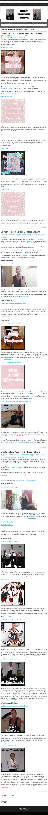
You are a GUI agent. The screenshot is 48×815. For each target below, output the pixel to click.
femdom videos (22, 235)
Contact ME (19, 2)
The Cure (39, 467)
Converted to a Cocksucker (20, 250)
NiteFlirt (4, 4)
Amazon (16, 4)
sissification (29, 35)
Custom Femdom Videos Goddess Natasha (20, 232)
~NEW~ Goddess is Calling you (10, 541)
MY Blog (26, 2)
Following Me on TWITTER (7, 88)
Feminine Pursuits (6, 96)
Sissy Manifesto (11, 467)
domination (29, 234)
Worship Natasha (26, 808)
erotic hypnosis (4, 455)
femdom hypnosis (8, 235)
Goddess (4, 2)
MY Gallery (33, 2)
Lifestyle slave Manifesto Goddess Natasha (20, 452)
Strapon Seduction (32, 442)
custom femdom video (21, 234)
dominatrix (34, 234)
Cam (44, 2)
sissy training (22, 37)
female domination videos (21, 455)
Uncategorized (4, 237)
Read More (43, 227)
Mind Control (8, 442)
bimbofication (22, 454)
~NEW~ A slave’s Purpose (9, 745)
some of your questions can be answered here (30, 480)
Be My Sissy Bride (6, 47)
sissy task (16, 37)
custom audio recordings (26, 255)
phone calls (29, 479)
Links (39, 2)
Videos (10, 4)
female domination (17, 35)
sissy (34, 35)
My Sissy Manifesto (30, 241)
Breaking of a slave (10, 443)
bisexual (27, 454)
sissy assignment (39, 35)
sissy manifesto (6, 37)
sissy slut (12, 37)
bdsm (12, 454)
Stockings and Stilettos (20, 442)
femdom (2, 235)
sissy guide (43, 455)
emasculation (42, 454)
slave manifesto (17, 457)
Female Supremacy (41, 234)
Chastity (13, 442)
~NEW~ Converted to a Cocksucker (11, 620)
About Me (11, 2)
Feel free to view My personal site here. (13, 93)
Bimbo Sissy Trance (7, 525)
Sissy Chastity (18, 467)
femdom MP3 (24, 35)
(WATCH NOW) (25, 296)
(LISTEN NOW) (8, 316)
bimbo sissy (16, 454)
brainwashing (14, 234)
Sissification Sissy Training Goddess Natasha (21, 33)
